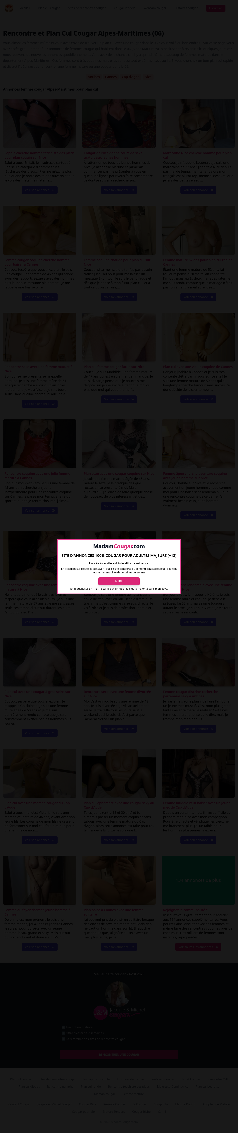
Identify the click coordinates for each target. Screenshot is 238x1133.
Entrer (119, 581)
